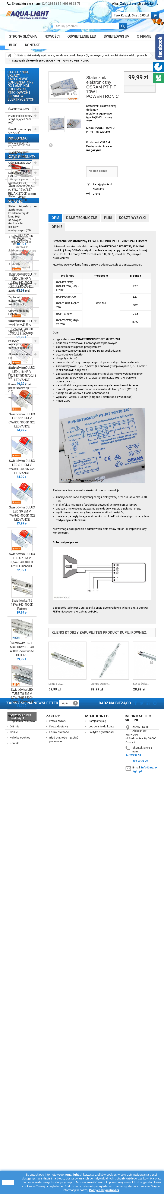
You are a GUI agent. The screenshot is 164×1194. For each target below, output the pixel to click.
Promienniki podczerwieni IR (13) (18, 143)
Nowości (52, 36)
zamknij (8, 1182)
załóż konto (150, 3)
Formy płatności (59, 1140)
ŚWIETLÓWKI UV (116, 36)
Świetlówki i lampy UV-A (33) (19, 131)
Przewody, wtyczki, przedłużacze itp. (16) (20, 388)
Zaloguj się (128, 3)
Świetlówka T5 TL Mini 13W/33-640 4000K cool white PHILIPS (22, 959)
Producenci (17, 410)
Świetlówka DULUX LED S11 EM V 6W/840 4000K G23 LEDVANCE (22, 777)
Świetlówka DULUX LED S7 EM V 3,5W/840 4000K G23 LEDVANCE (22, 870)
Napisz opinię (98, 170)
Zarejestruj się (97, 1129)
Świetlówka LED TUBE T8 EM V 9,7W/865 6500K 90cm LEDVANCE (22, 1006)
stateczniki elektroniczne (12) (20, 254)
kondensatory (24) (20, 275)
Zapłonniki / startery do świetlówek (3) (17, 301)
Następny (50, 145)
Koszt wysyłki (132, 218)
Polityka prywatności (101, 1140)
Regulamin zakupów (22, 1129)
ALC (15, 429)
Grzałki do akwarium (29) (17, 366)
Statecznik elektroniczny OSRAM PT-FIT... (22, 1080)
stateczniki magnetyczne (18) (20, 240)
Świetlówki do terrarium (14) (17, 154)
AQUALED (19, 442)
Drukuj (97, 193)
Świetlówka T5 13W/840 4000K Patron (22, 915)
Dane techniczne (81, 218)
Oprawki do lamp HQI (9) (18, 312)
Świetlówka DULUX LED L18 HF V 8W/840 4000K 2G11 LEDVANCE (22, 684)
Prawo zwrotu (57, 1129)
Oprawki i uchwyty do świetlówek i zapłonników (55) (19, 287)
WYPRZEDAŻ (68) (19, 397)
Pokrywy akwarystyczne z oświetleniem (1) (18, 344)
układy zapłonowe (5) (21, 265)
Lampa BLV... (56, 683)
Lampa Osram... (100, 683)
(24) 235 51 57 (51, 3)
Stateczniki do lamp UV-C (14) (17, 198)
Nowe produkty (21, 465)
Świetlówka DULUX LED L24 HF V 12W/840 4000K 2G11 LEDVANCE (22, 637)
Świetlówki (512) (18, 109)
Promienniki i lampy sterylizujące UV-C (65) (20, 119)
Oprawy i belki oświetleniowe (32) (20, 332)
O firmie (14, 1135)
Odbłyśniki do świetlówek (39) (18, 322)
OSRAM (105, 142)
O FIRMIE (144, 36)
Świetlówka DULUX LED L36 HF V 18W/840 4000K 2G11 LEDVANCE (22, 591)
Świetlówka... (141, 683)
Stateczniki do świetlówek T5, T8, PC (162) (19, 186)
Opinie (56, 227)
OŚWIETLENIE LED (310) (19, 164)
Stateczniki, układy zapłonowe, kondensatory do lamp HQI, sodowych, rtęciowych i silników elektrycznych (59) (20, 218)
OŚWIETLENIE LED (81, 36)
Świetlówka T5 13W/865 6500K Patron (22, 546)
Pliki (108, 218)
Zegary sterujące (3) (18, 376)
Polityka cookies (20, 1146)
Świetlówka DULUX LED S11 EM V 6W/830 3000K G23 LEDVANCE (22, 730)
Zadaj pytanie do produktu (103, 187)
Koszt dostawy (58, 1135)
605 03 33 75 (72, 3)
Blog (13, 45)
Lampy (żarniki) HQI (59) (17, 174)
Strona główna (23, 36)
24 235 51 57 (133, 1164)
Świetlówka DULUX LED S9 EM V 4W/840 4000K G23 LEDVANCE (22, 823)
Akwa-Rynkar (20, 423)
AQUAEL (18, 436)
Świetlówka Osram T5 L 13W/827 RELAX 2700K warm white (22, 501)
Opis (55, 218)
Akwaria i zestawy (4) (19, 356)
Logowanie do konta (101, 1135)
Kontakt (32, 45)
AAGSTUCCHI (21, 417)
